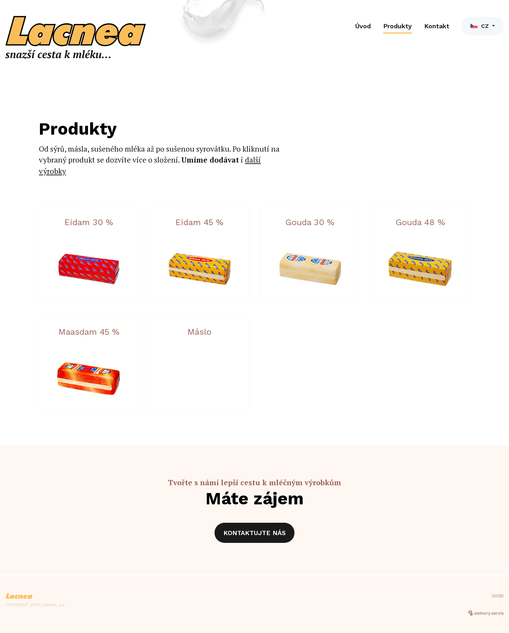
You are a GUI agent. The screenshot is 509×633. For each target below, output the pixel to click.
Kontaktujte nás (254, 533)
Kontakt (436, 26)
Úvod (363, 26)
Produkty (397, 26)
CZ (480, 25)
